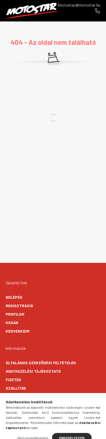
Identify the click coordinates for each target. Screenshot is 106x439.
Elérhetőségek (21, 396)
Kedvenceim (17, 331)
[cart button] (74, 432)
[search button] (46, 432)
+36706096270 (97, 10)
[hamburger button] (32, 432)
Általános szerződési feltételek (41, 362)
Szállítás (16, 388)
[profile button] (60, 432)
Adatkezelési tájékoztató (33, 371)
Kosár (12, 322)
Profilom (15, 314)
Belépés (14, 297)
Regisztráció (19, 305)
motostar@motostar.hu (79, 5)
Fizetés (13, 379)
